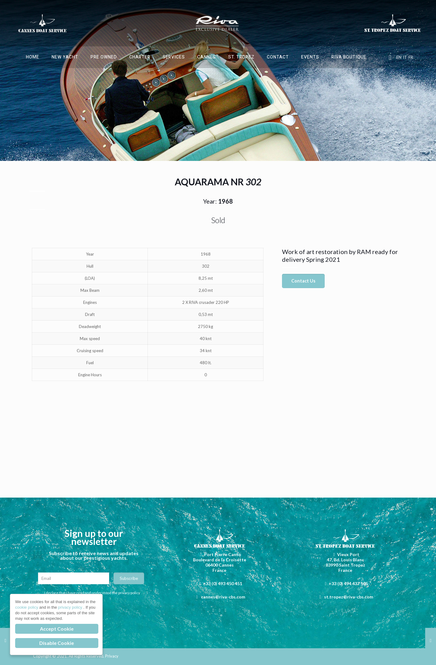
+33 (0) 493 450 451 (222, 583)
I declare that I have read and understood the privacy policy (92, 592)
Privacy (111, 656)
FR (410, 57)
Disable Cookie (56, 643)
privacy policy (70, 607)
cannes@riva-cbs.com (223, 596)
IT (405, 57)
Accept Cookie (57, 629)
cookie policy (27, 607)
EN (398, 57)
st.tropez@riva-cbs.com (348, 596)
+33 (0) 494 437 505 (348, 583)
